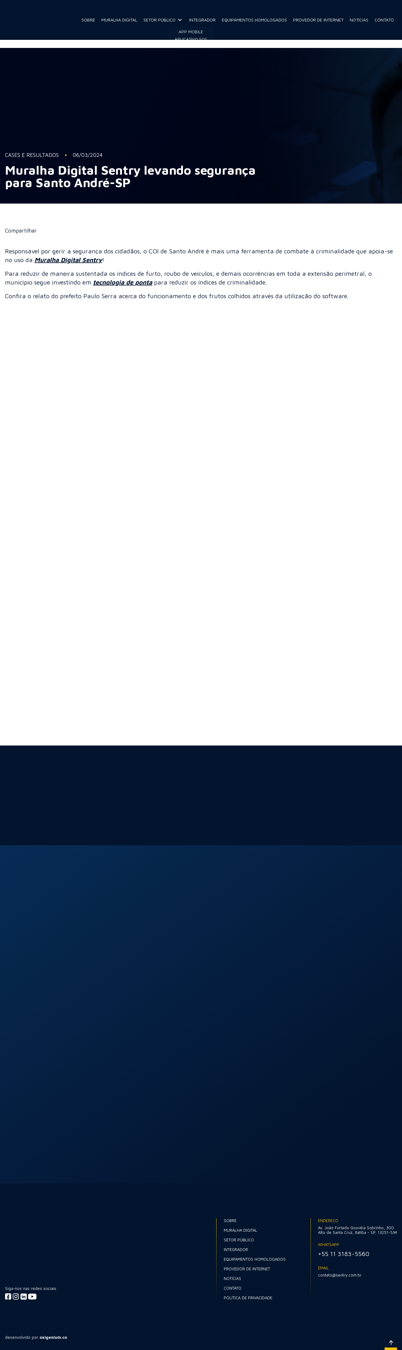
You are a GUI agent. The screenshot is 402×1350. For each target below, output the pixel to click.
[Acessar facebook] (8, 1296)
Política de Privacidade (248, 1297)
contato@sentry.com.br (340, 1274)
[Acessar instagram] (16, 1296)
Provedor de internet (318, 19)
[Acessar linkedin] (24, 1296)
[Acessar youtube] (32, 1296)
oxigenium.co (53, 1337)
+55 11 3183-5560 (343, 1253)
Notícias (359, 19)
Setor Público (159, 19)
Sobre (88, 19)
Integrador (202, 19)
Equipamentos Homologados (254, 19)
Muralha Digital (119, 19)
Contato (384, 19)
